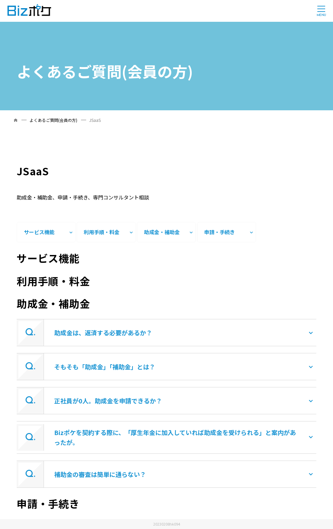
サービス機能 (39, 232)
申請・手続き (219, 232)
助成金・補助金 (162, 232)
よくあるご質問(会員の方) (53, 120)
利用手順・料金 (102, 232)
